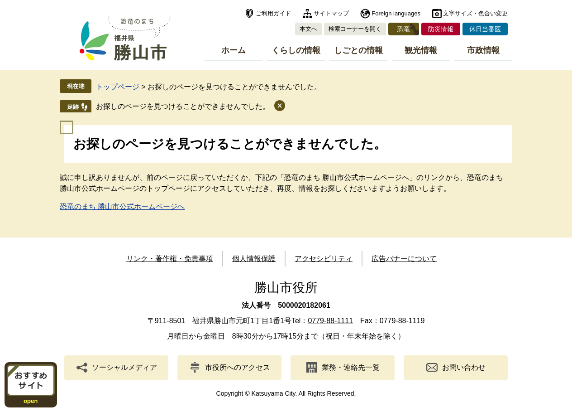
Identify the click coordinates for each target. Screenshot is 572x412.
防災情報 (440, 29)
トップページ (117, 87)
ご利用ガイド (273, 13)
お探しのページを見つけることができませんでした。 (183, 106)
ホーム (233, 50)
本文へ (308, 28)
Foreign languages (396, 13)
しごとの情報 (358, 50)
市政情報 (483, 50)
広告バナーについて (404, 258)
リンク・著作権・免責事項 (169, 258)
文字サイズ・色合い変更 (475, 13)
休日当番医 (485, 29)
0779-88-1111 (330, 321)
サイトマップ (331, 13)
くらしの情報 (296, 50)
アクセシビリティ (324, 258)
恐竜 (403, 29)
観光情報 (421, 50)
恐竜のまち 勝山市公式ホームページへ (122, 206)
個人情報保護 (254, 258)
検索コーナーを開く (355, 28)
